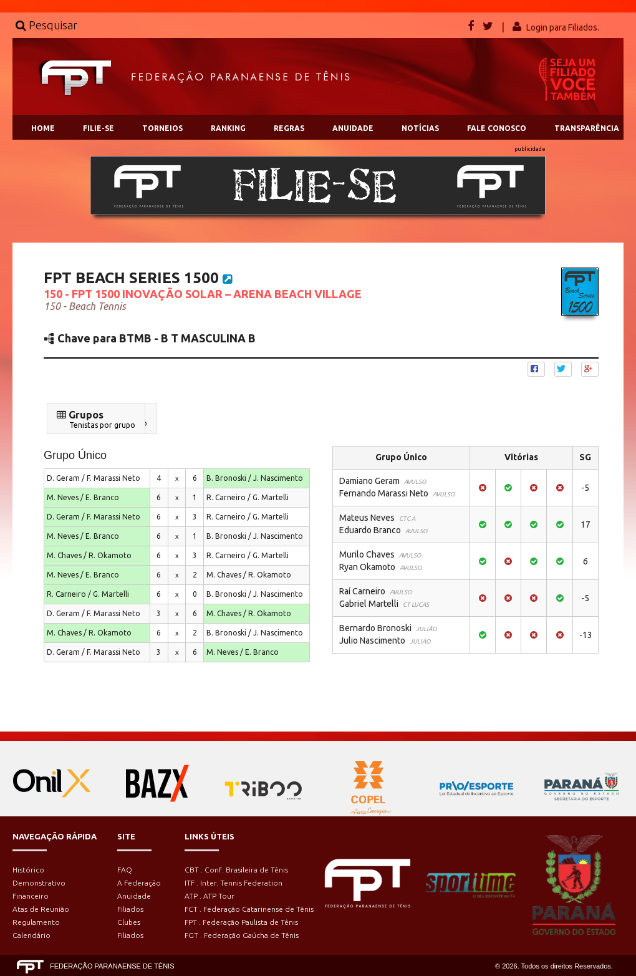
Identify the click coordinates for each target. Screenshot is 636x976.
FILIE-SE (98, 128)
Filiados (130, 909)
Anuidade (134, 896)
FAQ (124, 870)
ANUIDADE (352, 128)
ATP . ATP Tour (209, 896)
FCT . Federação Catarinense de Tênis (249, 909)
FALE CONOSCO (496, 128)
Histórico (28, 870)
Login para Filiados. (562, 27)
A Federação (139, 883)
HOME (43, 128)
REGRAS (289, 128)
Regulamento (36, 922)
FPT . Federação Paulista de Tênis (241, 922)
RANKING (228, 128)
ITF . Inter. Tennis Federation (233, 883)
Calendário (31, 935)
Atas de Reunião (40, 909)
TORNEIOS (162, 128)
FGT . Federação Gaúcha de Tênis (242, 935)
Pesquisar (46, 25)
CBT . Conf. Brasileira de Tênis (236, 870)
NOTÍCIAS (420, 128)
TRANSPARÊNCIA (586, 128)
